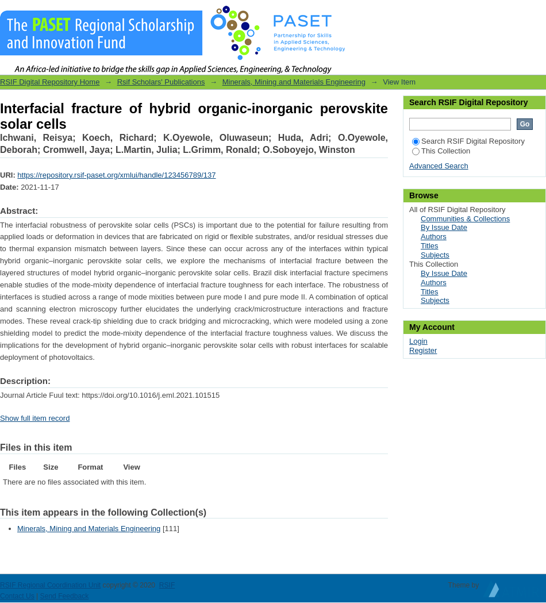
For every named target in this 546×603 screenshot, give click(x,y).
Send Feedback (64, 596)
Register (423, 350)
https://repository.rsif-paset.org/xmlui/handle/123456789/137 (116, 175)
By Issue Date (444, 227)
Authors (434, 236)
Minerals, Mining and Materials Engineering (294, 82)
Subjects (435, 255)
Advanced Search (438, 166)
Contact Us (17, 596)
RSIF (167, 585)
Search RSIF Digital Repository (468, 141)
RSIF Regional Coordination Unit (50, 585)
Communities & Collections (465, 218)
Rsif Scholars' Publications (161, 82)
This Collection (441, 151)
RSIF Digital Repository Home (49, 82)
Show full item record (35, 418)
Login (537, 14)
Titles (430, 245)
